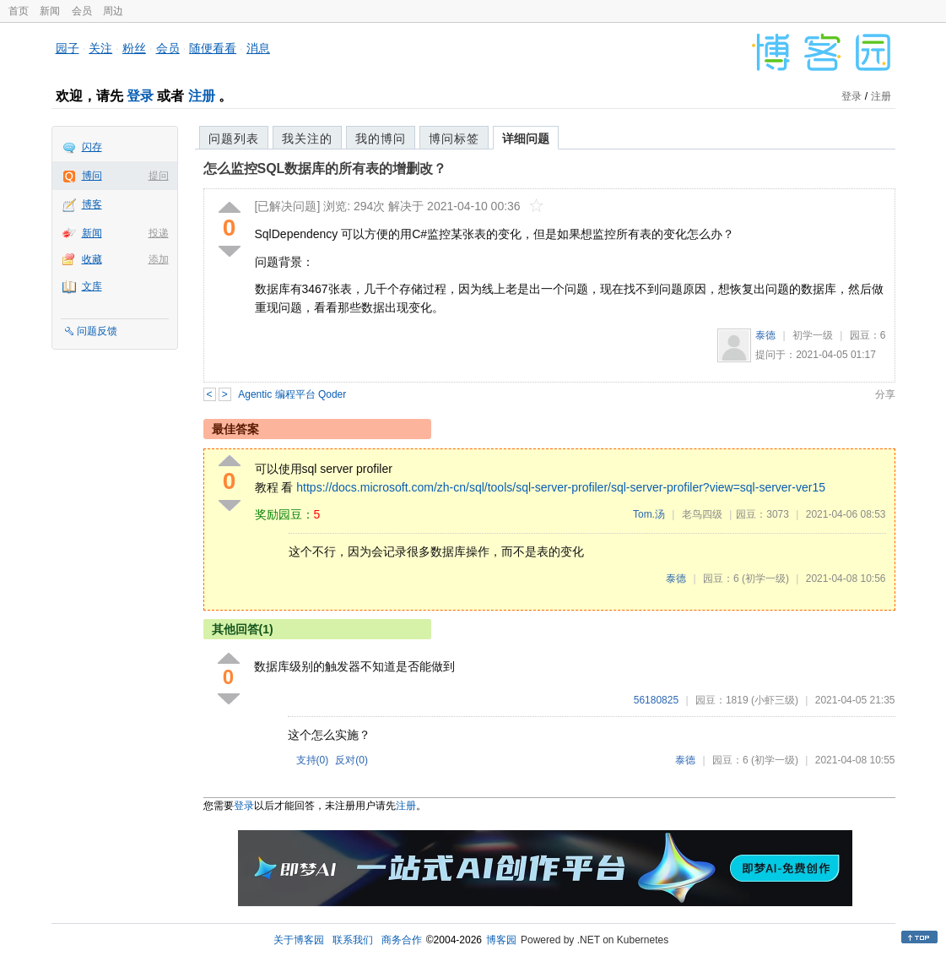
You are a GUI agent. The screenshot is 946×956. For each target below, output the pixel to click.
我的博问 (380, 138)
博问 (92, 176)
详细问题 (525, 138)
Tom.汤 (649, 514)
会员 (82, 11)
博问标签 (454, 138)
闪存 (92, 147)
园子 (67, 48)
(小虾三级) (774, 700)
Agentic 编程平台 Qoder (292, 394)
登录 (140, 96)
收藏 (92, 259)
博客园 (501, 940)
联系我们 (352, 940)
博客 (92, 204)
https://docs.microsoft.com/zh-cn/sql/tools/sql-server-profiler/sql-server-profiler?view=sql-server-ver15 (560, 487)
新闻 (50, 11)
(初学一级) (765, 578)
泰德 (765, 335)
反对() (351, 760)
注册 (201, 96)
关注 (100, 48)
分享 (885, 394)
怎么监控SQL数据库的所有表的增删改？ (325, 168)
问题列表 (233, 138)
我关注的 (307, 138)
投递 (159, 233)
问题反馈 (97, 331)
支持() (312, 760)
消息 (258, 48)
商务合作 (401, 940)
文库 (92, 286)
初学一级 (812, 335)
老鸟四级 (702, 514)
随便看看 (212, 48)
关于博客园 (298, 940)
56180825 (656, 700)
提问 (159, 176)
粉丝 (134, 48)
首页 (18, 11)
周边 (113, 11)
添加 (159, 259)
